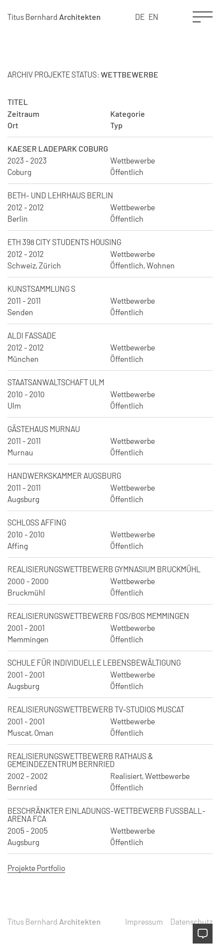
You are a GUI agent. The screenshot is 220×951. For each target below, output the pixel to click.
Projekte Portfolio (36, 867)
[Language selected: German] (147, 17)
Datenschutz (191, 921)
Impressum (144, 921)
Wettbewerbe (132, 161)
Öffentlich (127, 172)
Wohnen (161, 265)
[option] (153, 17)
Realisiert (126, 776)
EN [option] (153, 16)
